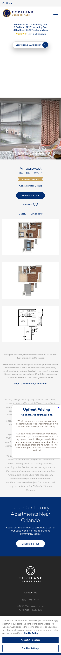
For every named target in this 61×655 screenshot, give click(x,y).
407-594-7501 (30, 540)
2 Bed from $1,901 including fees (30, 27)
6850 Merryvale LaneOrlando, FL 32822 (30, 548)
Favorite (30, 145)
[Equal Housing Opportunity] (23, 558)
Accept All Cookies (30, 640)
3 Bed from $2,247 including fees (31, 30)
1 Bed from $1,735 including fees (30, 24)
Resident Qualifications (35, 324)
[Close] (56, 621)
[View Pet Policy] (30, 565)
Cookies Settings (30, 648)
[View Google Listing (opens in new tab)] (30, 33)
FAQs (16, 324)
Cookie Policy (31, 633)
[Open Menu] (55, 13)
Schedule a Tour (30, 136)
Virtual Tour (36, 154)
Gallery (22, 154)
